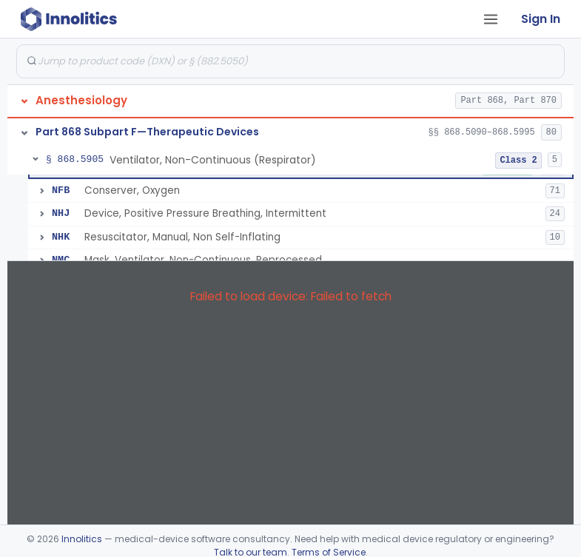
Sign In (540, 18)
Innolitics (81, 539)
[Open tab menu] (490, 19)
